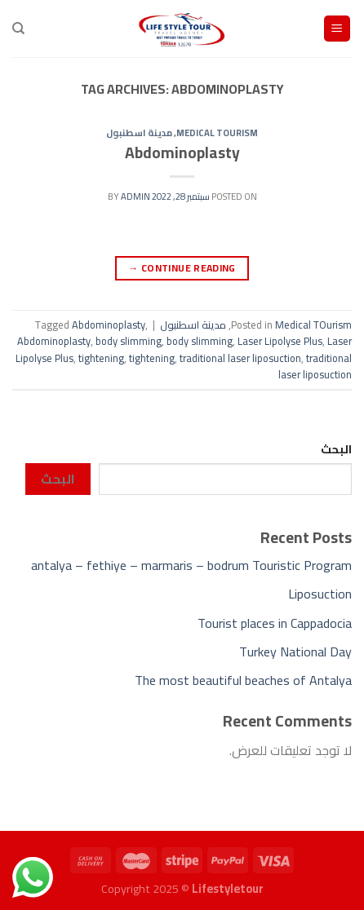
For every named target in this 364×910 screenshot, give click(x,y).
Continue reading (182, 267)
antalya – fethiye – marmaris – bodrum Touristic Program (191, 565)
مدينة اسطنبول (139, 132)
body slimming (128, 341)
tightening (101, 358)
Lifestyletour (228, 888)
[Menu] (337, 28)
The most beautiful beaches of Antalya (243, 680)
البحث (336, 449)
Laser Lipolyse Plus (279, 341)
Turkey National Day (295, 651)
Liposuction (320, 593)
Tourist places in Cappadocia (275, 623)
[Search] (18, 28)
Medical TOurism (217, 132)
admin (135, 196)
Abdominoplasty (182, 152)
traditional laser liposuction (240, 358)
